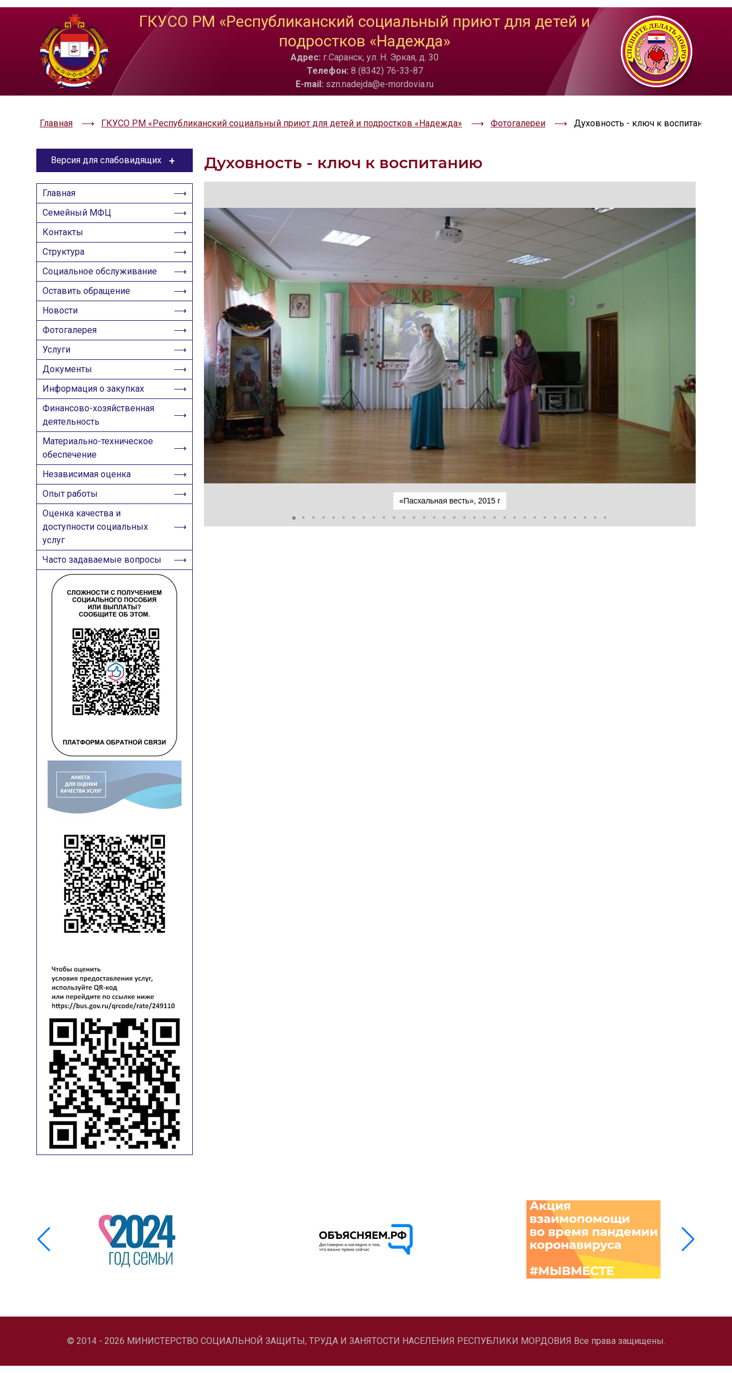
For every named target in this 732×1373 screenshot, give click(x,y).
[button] (214, 317)
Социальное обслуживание (103, 259)
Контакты (66, 213)
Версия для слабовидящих (115, 131)
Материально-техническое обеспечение (101, 463)
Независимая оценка (90, 492)
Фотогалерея (73, 328)
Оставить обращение (90, 282)
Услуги (60, 351)
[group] (139, 1261)
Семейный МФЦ (80, 191)
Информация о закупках (97, 397)
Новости (63, 305)
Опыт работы (73, 515)
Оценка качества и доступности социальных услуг (98, 552)
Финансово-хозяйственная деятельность (102, 427)
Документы (71, 374)
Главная (62, 168)
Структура (67, 236)
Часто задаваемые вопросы (85, 595)
